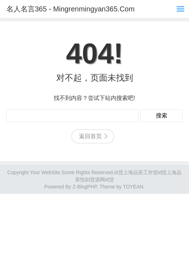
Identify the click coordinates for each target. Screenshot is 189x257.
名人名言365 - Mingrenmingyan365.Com (70, 9)
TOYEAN (133, 187)
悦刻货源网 (92, 179)
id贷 (118, 172)
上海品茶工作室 (140, 172)
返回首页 (90, 136)
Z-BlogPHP (85, 187)
